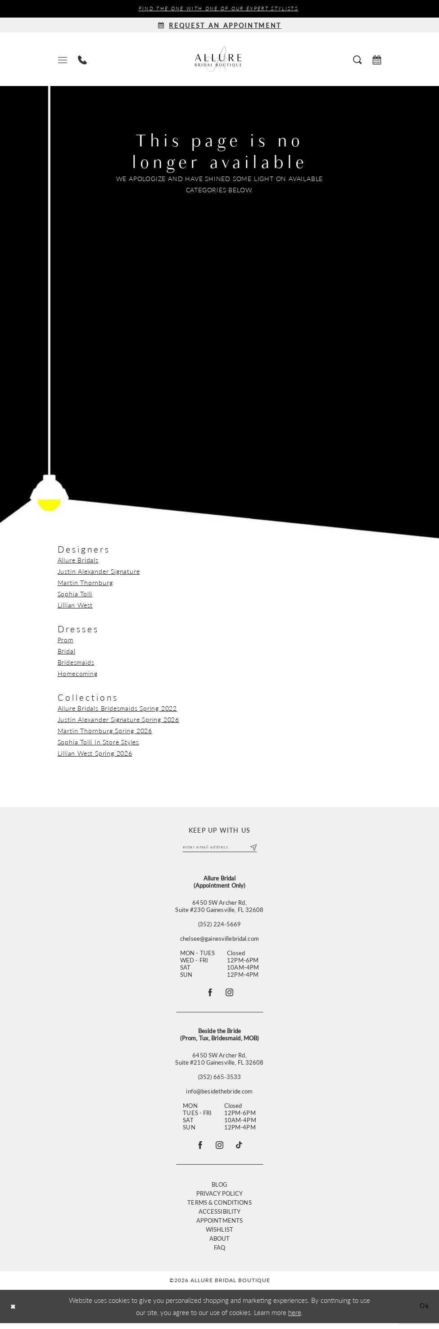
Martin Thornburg (85, 582)
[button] (62, 59)
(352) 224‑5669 (219, 925)
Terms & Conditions (219, 1208)
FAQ (219, 1253)
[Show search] (357, 59)
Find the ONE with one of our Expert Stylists (218, 9)
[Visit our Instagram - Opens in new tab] (219, 1149)
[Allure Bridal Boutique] (219, 60)
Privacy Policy (219, 1199)
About (219, 1244)
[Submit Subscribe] (252, 848)
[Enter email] (219, 848)
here (294, 1318)
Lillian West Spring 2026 (95, 753)
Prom (65, 639)
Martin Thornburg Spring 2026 (105, 730)
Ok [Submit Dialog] (423, 1312)
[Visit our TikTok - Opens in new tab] (241, 1150)
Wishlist (219, 1235)
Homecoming (78, 673)
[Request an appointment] (220, 25)
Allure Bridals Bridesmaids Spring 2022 (117, 708)
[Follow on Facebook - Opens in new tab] (209, 994)
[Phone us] (82, 59)
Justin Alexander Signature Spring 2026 (118, 719)
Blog (220, 1190)
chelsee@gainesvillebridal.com (219, 939)
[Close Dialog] (13, 1312)
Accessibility (220, 1217)
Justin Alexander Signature (99, 571)
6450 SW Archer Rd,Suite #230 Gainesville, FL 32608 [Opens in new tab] (219, 907)
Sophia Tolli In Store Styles (98, 742)
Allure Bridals (78, 560)
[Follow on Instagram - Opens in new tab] (230, 994)
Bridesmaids (76, 662)
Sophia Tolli (75, 594)
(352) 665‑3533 (219, 1080)
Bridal (67, 651)
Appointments (219, 1226)
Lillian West (75, 605)
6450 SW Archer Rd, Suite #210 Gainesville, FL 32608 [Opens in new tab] (219, 1062)
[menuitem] (62, 59)
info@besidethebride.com (219, 1094)
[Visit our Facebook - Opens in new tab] (198, 1149)
